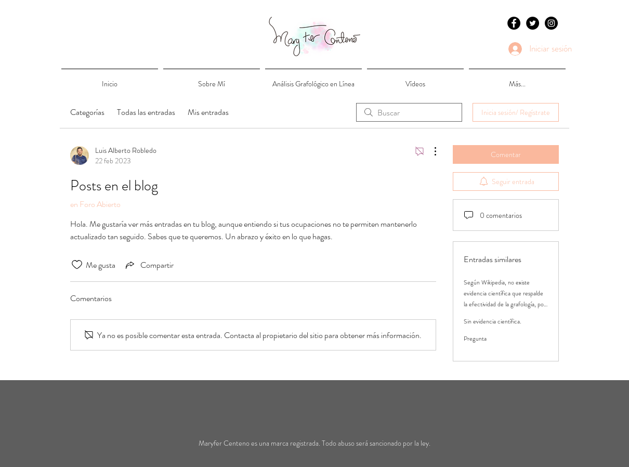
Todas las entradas (146, 112)
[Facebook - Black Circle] (513, 23)
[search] (409, 112)
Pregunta (475, 338)
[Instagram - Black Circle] (551, 23)
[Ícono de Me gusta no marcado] (77, 264)
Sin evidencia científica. (492, 321)
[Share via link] (149, 264)
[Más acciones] (430, 151)
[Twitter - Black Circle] (532, 23)
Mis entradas (208, 112)
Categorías (87, 112)
